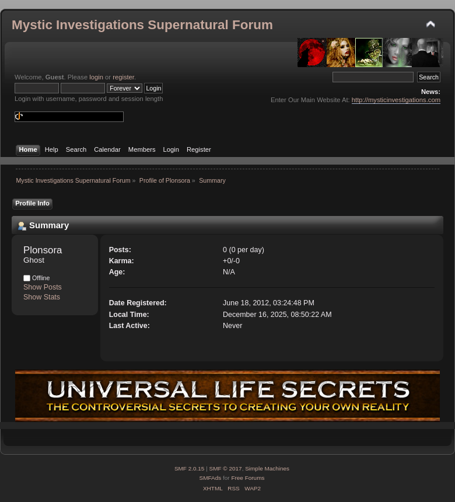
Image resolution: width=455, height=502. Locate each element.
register (123, 77)
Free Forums (247, 478)
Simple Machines (267, 468)
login (96, 77)
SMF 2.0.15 (189, 468)
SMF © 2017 (225, 468)
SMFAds (211, 478)
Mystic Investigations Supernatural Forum (142, 25)
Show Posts (42, 287)
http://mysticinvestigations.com (396, 99)
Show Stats (41, 297)
